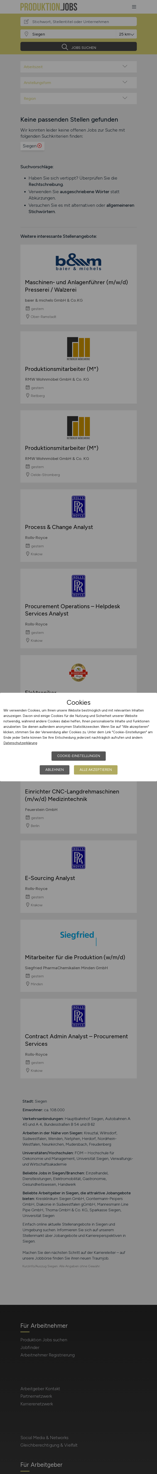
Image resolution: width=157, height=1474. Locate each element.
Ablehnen (54, 770)
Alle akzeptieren (96, 770)
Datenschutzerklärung (20, 743)
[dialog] (78, 737)
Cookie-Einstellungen (78, 756)
